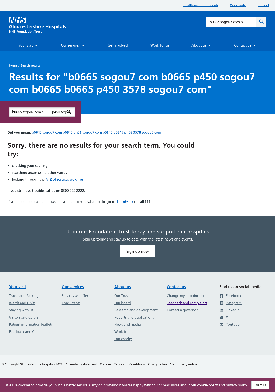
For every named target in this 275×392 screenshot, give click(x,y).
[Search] (261, 22)
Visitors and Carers (23, 317)
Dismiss (260, 385)
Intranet (263, 5)
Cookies (105, 364)
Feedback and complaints (187, 303)
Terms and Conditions (129, 364)
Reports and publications (134, 317)
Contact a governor (182, 310)
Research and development (136, 310)
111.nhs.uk (124, 202)
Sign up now (137, 251)
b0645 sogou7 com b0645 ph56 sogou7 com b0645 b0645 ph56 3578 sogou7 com (96, 132)
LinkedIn (229, 310)
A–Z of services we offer (64, 179)
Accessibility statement (81, 364)
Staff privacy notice (183, 364)
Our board (122, 303)
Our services (73, 286)
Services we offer (75, 296)
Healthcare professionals (200, 5)
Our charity (238, 5)
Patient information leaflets (31, 324)
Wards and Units (22, 303)
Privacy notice (157, 364)
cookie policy (207, 385)
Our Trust (121, 296)
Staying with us (21, 310)
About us (122, 286)
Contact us (176, 286)
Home (13, 65)
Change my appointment (187, 296)
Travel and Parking (24, 296)
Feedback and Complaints (29, 332)
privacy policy (236, 385)
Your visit (17, 286)
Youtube (229, 324)
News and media (127, 324)
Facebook (230, 296)
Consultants (71, 303)
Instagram (230, 303)
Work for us (123, 332)
